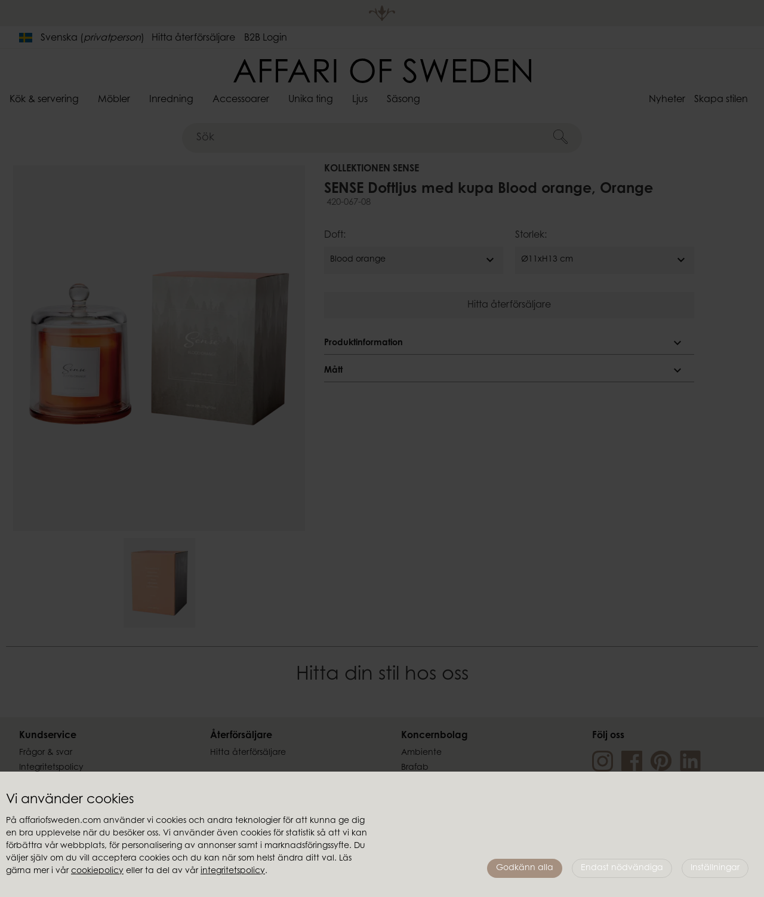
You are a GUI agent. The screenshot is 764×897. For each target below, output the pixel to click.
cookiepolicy (97, 871)
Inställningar (715, 868)
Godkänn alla (524, 868)
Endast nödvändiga (622, 868)
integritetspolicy (233, 871)
